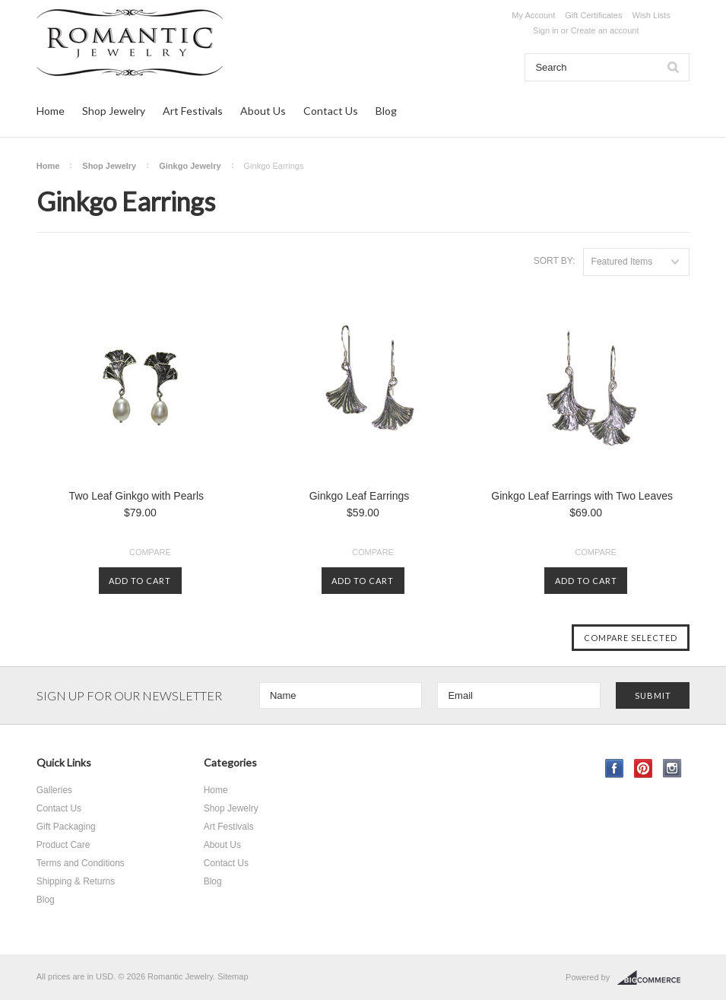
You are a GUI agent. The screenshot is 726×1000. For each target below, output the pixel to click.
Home (50, 110)
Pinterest (643, 768)
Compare (150, 552)
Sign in (546, 30)
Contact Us (330, 110)
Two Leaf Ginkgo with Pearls (136, 496)
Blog (386, 110)
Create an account (605, 30)
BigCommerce (653, 978)
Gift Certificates (593, 15)
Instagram (672, 768)
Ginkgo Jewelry (189, 165)
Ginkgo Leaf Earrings (359, 496)
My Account (533, 15)
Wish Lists (651, 15)
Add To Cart (140, 581)
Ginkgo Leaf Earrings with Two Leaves (582, 496)
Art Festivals (193, 110)
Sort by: (554, 261)
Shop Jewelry (113, 110)
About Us (263, 110)
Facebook (614, 768)
